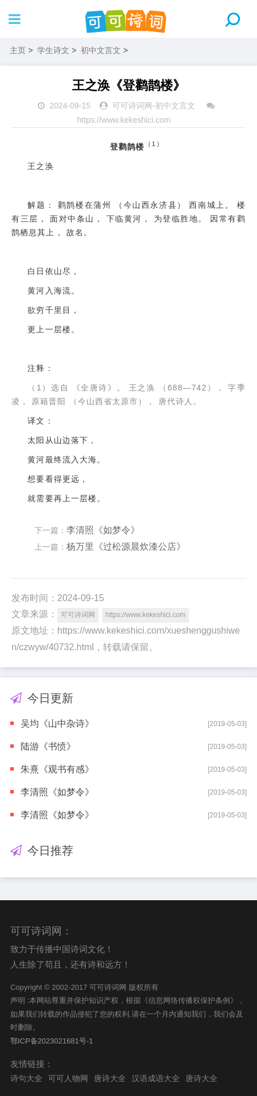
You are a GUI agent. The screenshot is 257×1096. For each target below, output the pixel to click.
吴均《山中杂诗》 (57, 723)
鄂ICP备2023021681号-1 (51, 1041)
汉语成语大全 (156, 1078)
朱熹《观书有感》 (57, 769)
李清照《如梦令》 (103, 530)
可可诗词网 (132, 105)
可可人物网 (68, 1078)
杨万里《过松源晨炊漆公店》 (125, 546)
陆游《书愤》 (48, 746)
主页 (18, 50)
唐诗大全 (110, 1078)
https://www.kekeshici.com (124, 119)
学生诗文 (53, 50)
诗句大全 (26, 1078)
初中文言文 (101, 50)
